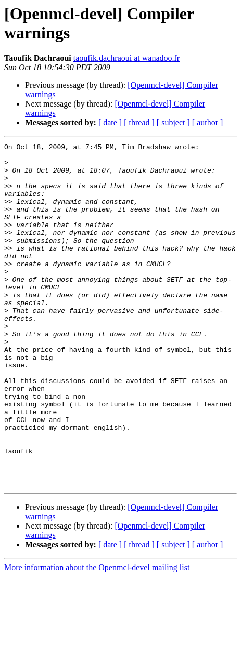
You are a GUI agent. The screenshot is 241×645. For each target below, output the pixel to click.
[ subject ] (173, 122)
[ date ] (110, 122)
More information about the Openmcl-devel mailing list (96, 635)
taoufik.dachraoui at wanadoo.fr (126, 58)
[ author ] (207, 122)
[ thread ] (139, 122)
